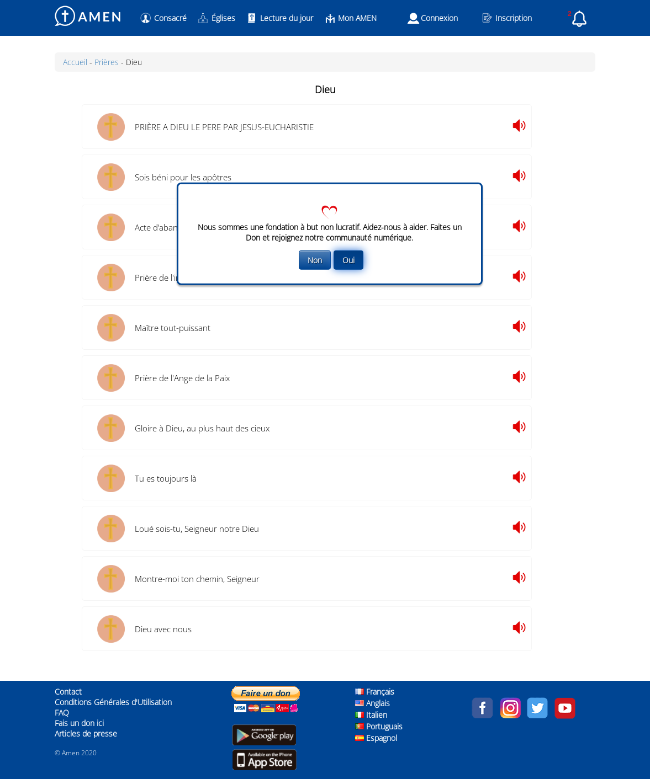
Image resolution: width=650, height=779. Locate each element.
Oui (348, 260)
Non (315, 260)
